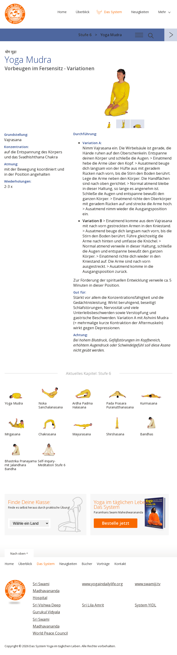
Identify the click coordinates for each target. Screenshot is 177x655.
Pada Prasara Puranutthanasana (120, 397)
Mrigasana (16, 426)
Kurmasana (151, 395)
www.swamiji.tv (147, 583)
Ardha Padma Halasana (83, 397)
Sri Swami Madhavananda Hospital (46, 590)
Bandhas (151, 426)
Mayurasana (83, 426)
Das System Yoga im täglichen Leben (15, 12)
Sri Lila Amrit (93, 605)
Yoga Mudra (16, 395)
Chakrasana (49, 426)
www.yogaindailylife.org (102, 583)
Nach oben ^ (19, 553)
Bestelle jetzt (115, 523)
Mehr (162, 12)
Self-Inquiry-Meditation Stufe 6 (51, 455)
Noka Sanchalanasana (50, 397)
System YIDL (145, 605)
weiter (170, 35)
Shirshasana (117, 426)
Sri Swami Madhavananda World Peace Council (50, 626)
